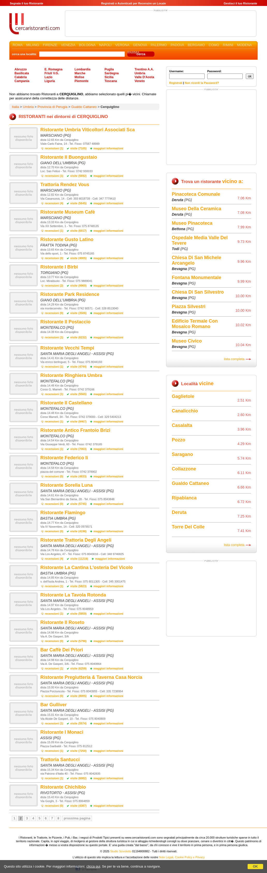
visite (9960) (78, 285)
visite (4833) (78, 476)
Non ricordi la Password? (202, 82)
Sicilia (109, 77)
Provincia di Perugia (53, 107)
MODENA (244, 45)
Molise (79, 77)
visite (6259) (78, 668)
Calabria (20, 77)
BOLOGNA (87, 45)
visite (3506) (78, 313)
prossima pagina (77, 818)
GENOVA (140, 45)
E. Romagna (53, 69)
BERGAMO (196, 45)
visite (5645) (78, 203)
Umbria (140, 73)
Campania (21, 81)
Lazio (48, 77)
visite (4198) (78, 531)
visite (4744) (78, 366)
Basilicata (21, 73)
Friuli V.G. (51, 73)
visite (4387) (78, 805)
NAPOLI (105, 45)
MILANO (32, 45)
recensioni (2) (54, 285)
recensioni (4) (54, 203)
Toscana (111, 81)
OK (255, 866)
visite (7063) (78, 448)
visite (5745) (78, 503)
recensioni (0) (54, 258)
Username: (187, 74)
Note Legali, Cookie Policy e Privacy (182, 857)
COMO (214, 45)
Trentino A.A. (144, 69)
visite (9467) (78, 421)
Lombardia (82, 69)
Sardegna (112, 73)
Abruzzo (20, 69)
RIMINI (228, 45)
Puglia (109, 69)
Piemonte (81, 81)
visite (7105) (78, 148)
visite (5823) (78, 586)
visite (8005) (78, 695)
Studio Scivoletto (120, 851)
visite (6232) (78, 337)
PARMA (133, 52)
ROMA (18, 45)
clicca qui (93, 866)
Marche (80, 73)
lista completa (234, 359)
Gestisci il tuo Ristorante (240, 3)
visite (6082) (78, 778)
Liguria (49, 81)
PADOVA (177, 45)
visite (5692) (78, 175)
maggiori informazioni (108, 148)
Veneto (140, 81)
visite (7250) (78, 750)
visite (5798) (78, 641)
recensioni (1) (54, 148)
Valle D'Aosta (144, 77)
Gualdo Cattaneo (84, 107)
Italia (15, 107)
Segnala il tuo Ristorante (26, 3)
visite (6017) (78, 230)
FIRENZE (50, 45)
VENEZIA (68, 45)
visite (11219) (79, 558)
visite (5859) (78, 613)
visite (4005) (78, 258)
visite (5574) (78, 723)
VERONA (122, 45)
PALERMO (159, 45)
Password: (225, 74)
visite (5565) (78, 394)
